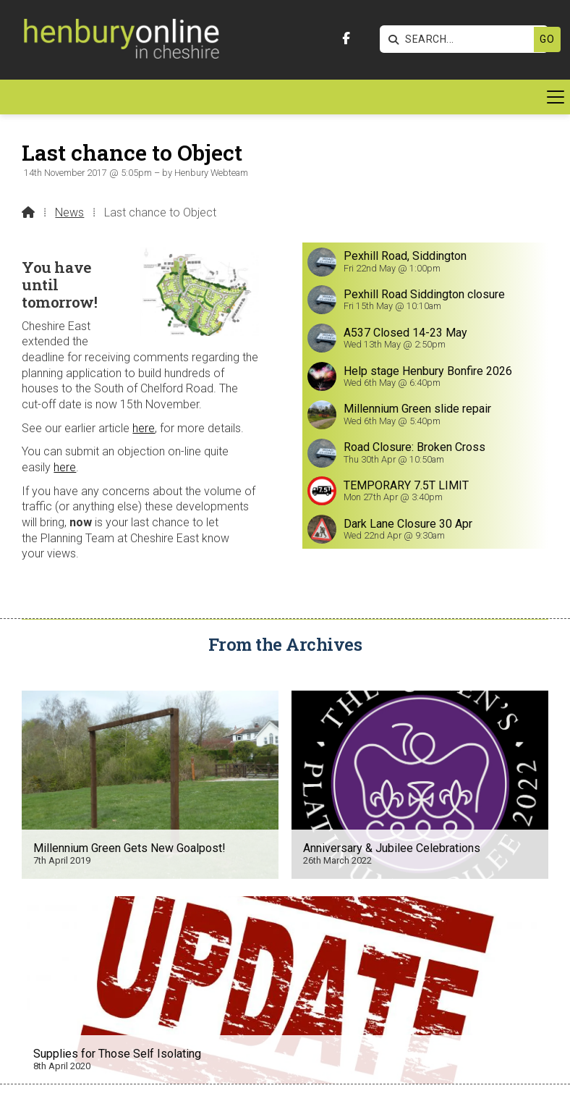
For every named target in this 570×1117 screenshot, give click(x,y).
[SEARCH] (446, 39)
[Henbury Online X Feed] (189, 1096)
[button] (285, 97)
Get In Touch (285, 1025)
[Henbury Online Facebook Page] (346, 39)
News (69, 212)
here (143, 428)
